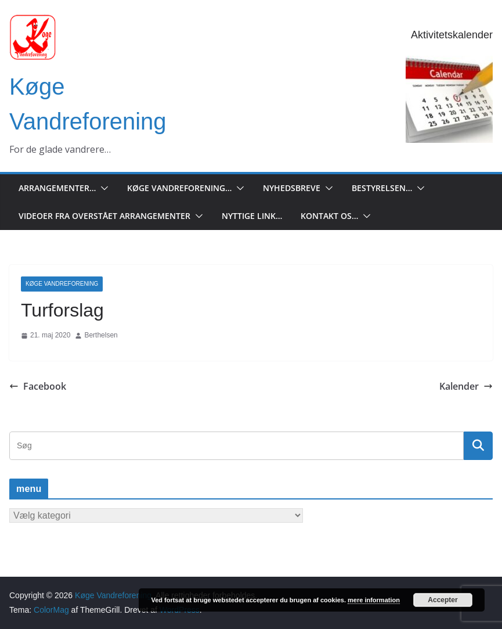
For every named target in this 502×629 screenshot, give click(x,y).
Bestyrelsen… (382, 187)
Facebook (37, 386)
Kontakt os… (329, 215)
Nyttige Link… (252, 215)
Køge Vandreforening (62, 284)
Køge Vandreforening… (179, 187)
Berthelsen (100, 335)
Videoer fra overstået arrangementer (104, 215)
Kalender (466, 386)
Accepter (442, 600)
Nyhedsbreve (291, 187)
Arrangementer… (57, 187)
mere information (374, 599)
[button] (102, 188)
